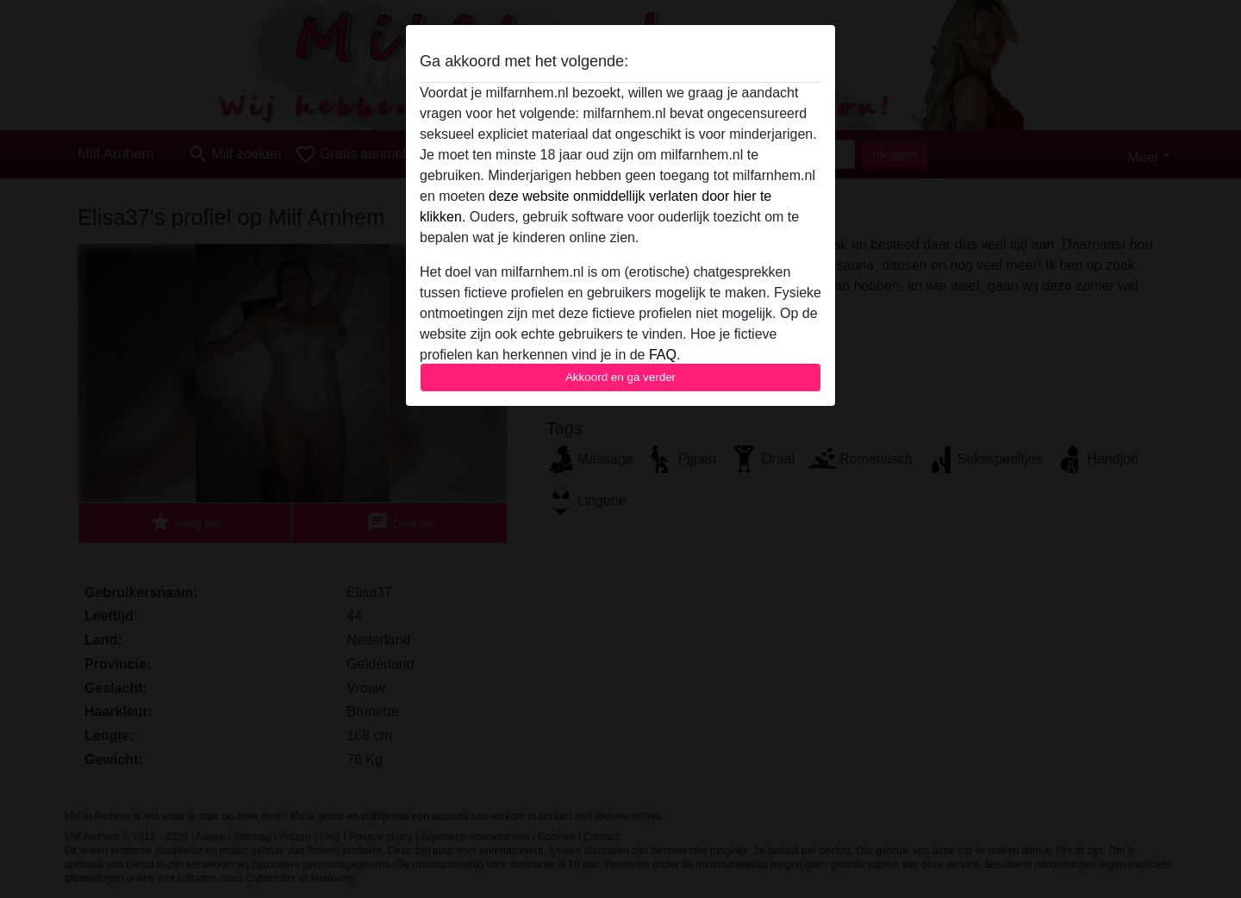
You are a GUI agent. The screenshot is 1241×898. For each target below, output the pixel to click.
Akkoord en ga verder (620, 377)
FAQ (663, 354)
